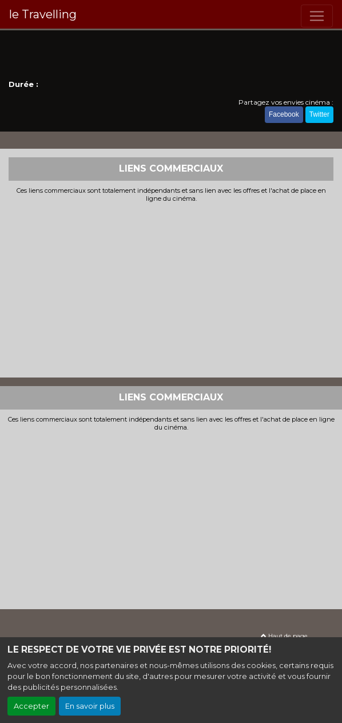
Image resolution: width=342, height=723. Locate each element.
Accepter (31, 706)
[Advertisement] (171, 289)
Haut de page (284, 635)
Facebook (284, 114)
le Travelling (43, 14)
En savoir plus (89, 706)
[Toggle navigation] (317, 16)
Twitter (319, 114)
